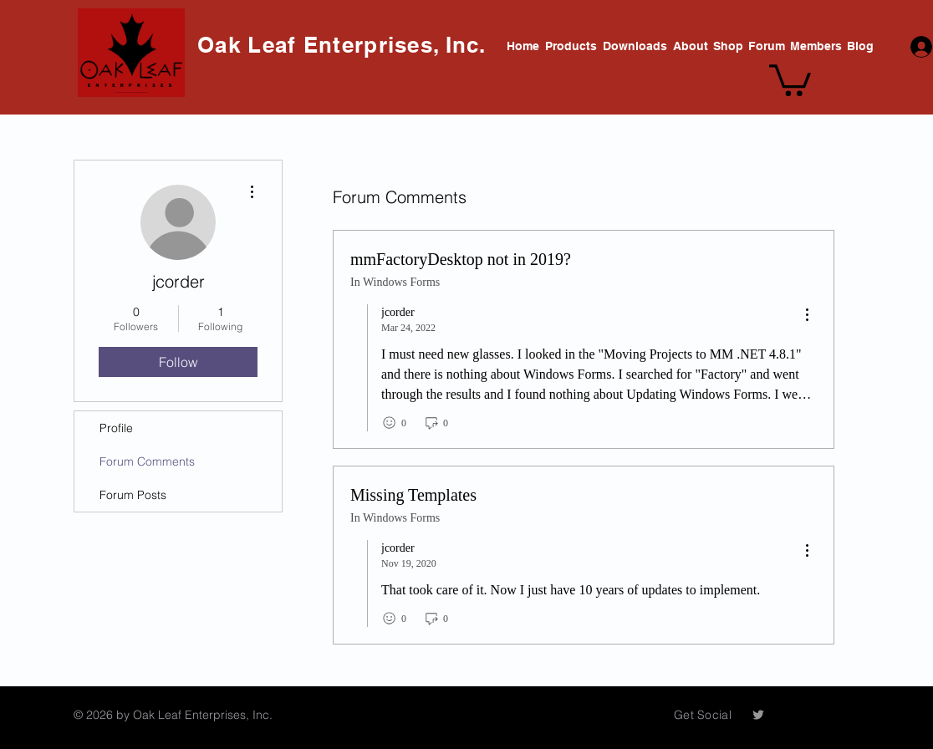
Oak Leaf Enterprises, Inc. (345, 45)
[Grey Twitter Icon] (758, 714)
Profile (116, 428)
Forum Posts (132, 494)
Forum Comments (147, 461)
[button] (790, 78)
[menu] (807, 315)
